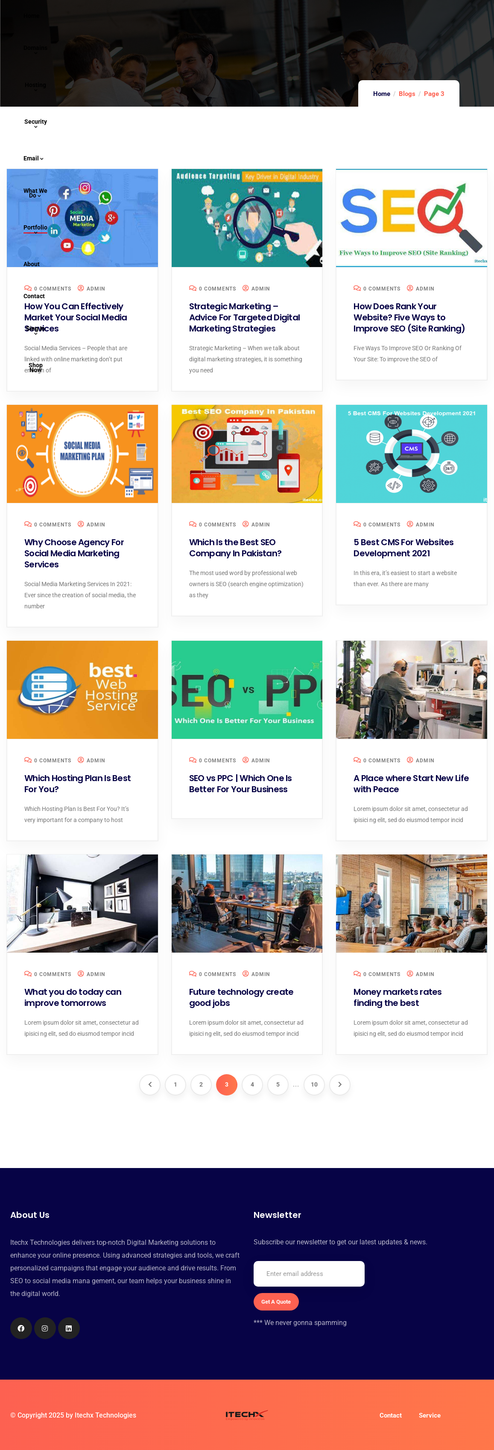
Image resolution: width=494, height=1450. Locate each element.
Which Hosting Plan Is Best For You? (77, 783)
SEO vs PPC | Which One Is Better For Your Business (240, 783)
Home (381, 94)
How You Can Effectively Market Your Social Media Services (75, 317)
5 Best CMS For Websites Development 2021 (403, 547)
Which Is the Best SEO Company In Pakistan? (235, 547)
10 (314, 1084)
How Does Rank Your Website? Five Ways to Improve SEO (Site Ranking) (409, 317)
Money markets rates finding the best (397, 997)
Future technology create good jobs (241, 997)
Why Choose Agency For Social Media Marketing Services (74, 553)
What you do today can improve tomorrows (72, 997)
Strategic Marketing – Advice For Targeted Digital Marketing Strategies (244, 317)
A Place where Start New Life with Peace (411, 783)
